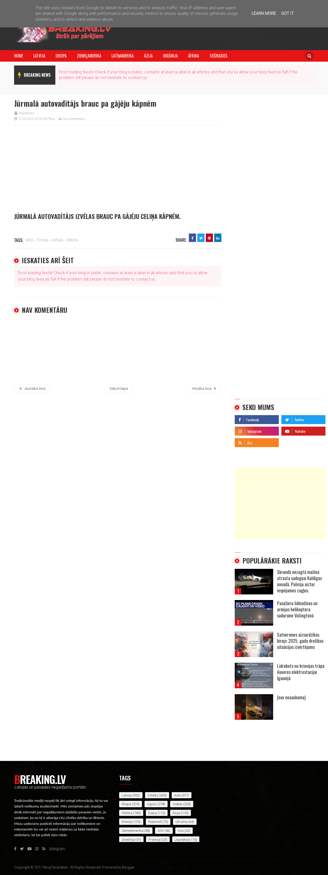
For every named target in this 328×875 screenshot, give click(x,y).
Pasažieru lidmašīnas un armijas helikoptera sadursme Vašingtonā (297, 609)
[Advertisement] (280, 503)
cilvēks (153, 795)
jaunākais (182, 839)
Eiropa (61, 56)
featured (154, 822)
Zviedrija (128, 839)
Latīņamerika (122, 56)
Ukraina (182, 822)
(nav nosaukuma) (291, 697)
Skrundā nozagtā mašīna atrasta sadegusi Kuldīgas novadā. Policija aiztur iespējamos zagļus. (299, 581)
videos (177, 804)
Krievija (127, 822)
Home (18, 56)
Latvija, (57, 239)
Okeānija (170, 56)
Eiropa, (43, 239)
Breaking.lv (40, 779)
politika (127, 813)
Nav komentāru (71, 119)
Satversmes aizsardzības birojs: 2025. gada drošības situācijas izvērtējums (300, 641)
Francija (155, 839)
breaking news (37, 75)
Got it (287, 13)
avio (181, 831)
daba (152, 813)
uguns (152, 804)
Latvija (39, 56)
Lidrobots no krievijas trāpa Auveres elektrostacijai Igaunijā (300, 672)
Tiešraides (218, 56)
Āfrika (193, 56)
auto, (29, 239)
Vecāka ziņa (204, 388)
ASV (161, 831)
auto (177, 795)
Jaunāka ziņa (32, 388)
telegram (289, 441)
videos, (72, 239)
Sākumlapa (118, 388)
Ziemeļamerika (89, 56)
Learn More (264, 13)
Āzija (148, 56)
